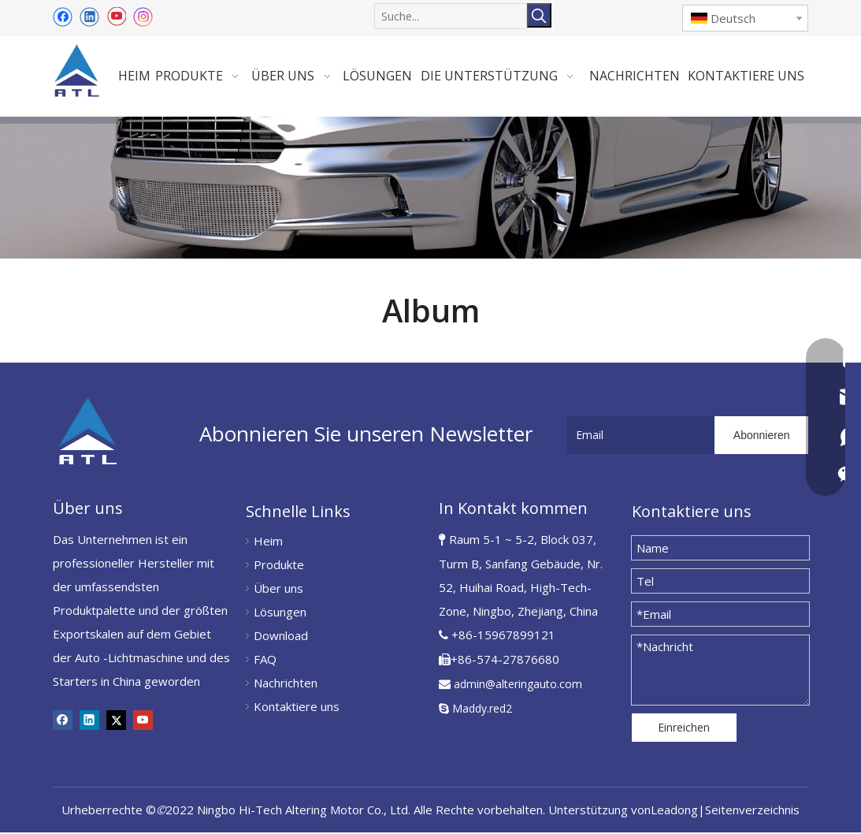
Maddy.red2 (482, 709)
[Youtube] (116, 16)
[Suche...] (450, 15)
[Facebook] (62, 16)
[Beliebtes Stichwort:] (539, 15)
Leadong (674, 811)
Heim (268, 542)
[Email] (637, 437)
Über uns (278, 590)
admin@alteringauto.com (518, 685)
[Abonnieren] (761, 437)
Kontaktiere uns (297, 708)
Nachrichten (285, 684)
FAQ (265, 660)
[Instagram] (143, 17)
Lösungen (280, 613)
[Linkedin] (89, 16)
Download (281, 637)
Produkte (279, 566)
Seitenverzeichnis (752, 811)
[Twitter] (116, 721)
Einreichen (684, 728)
